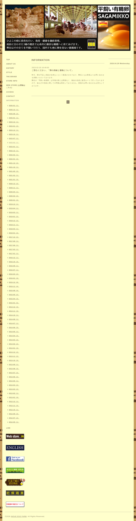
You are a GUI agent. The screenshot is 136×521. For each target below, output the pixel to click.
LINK (8, 428)
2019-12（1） (14, 204)
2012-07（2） (14, 418)
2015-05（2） (14, 294)
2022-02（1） (14, 155)
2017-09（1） (14, 241)
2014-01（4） (14, 348)
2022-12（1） (14, 151)
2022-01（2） (14, 159)
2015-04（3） (14, 299)
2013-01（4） (14, 397)
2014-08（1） (14, 319)
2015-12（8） (14, 282)
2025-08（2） (14, 114)
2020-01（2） (14, 200)
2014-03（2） (14, 340)
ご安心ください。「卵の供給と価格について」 (53, 70)
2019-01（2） (14, 216)
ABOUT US (11, 64)
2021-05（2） (14, 171)
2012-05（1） (14, 422)
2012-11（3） (14, 405)
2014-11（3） (14, 311)
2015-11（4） (14, 286)
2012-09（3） (14, 414)
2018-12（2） (14, 220)
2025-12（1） (14, 109)
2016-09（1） (14, 266)
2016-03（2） (14, 274)
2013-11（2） (14, 356)
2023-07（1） (14, 138)
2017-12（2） (14, 237)
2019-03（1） (14, 212)
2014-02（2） (14, 344)
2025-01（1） (14, 118)
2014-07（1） (14, 323)
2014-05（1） (14, 331)
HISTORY (10, 68)
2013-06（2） (14, 377)
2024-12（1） (14, 122)
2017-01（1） (14, 253)
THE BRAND (11, 77)
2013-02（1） (14, 393)
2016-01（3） (14, 278)
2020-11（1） (14, 188)
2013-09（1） (14, 364)
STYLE (9, 72)
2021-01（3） (14, 179)
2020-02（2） (14, 196)
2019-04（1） (14, 208)
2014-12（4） (14, 307)
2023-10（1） (14, 134)
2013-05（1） (14, 381)
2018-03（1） (14, 229)
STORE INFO (11, 81)
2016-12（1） (14, 257)
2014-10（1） (14, 315)
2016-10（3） (14, 262)
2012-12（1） (14, 401)
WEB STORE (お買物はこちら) (15, 86)
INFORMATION (12, 100)
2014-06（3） (14, 327)
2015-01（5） (14, 303)
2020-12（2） (14, 183)
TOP (8, 60)
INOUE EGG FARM (19, 516)
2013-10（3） (14, 360)
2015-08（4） (14, 290)
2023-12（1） (14, 130)
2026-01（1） (14, 105)
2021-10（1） (14, 167)
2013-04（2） (14, 385)
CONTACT (10, 96)
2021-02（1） (14, 175)
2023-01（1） (14, 146)
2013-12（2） (14, 352)
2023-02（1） (14, 142)
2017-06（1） (14, 245)
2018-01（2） (14, 233)
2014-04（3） (14, 336)
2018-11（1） (14, 225)
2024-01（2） (14, 126)
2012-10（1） (14, 410)
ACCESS (10, 92)
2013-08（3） (14, 368)
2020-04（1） (14, 192)
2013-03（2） (14, 389)
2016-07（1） (14, 270)
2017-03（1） (14, 249)
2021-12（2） (14, 163)
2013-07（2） (14, 373)
